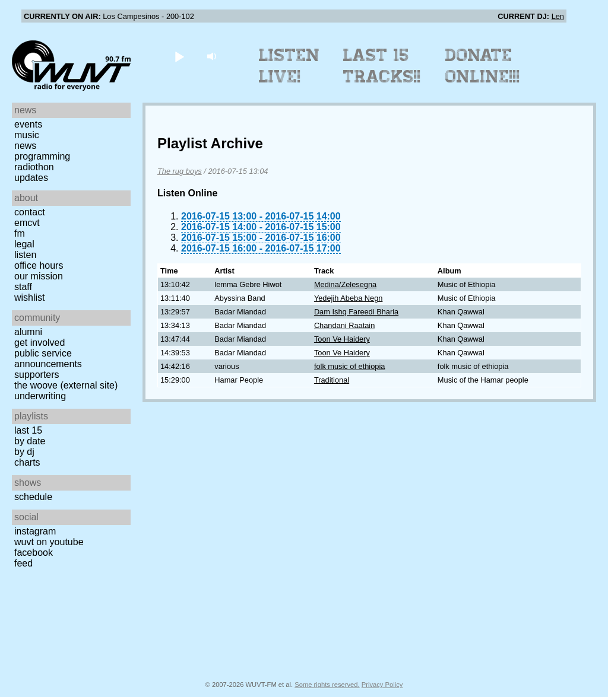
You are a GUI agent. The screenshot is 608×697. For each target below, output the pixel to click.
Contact (29, 212)
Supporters (36, 375)
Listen (25, 255)
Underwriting (40, 396)
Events (28, 124)
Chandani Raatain (344, 325)
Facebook (33, 553)
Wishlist (29, 297)
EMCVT (27, 223)
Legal (24, 244)
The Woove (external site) (66, 385)
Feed (23, 563)
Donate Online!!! (482, 65)
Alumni (28, 332)
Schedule (33, 497)
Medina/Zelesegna (345, 284)
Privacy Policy (382, 684)
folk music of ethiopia (349, 366)
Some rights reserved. (326, 684)
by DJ (24, 452)
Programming (42, 156)
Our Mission (38, 276)
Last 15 (28, 430)
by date (29, 441)
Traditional (331, 379)
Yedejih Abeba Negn (348, 298)
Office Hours (38, 265)
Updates (31, 178)
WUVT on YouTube (49, 542)
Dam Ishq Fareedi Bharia (356, 311)
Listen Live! (289, 65)
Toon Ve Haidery (342, 339)
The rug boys (179, 171)
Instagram (35, 531)
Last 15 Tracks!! (382, 65)
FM (19, 233)
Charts (27, 462)
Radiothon (34, 167)
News (25, 146)
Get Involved (39, 343)
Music (26, 135)
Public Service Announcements (48, 358)
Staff (23, 287)
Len (558, 16)
